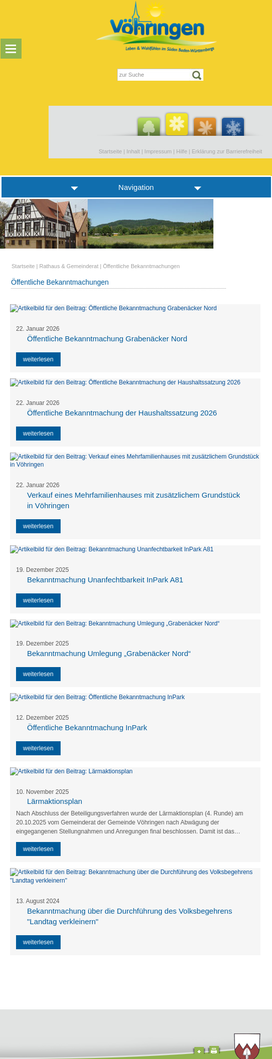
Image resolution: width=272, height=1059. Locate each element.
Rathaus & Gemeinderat (68, 266)
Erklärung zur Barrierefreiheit (227, 151)
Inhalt (133, 151)
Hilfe (181, 151)
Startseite (110, 151)
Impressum (157, 151)
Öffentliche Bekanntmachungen (141, 266)
